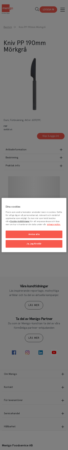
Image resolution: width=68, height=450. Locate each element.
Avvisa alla (34, 234)
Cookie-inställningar (20, 221)
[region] (34, 225)
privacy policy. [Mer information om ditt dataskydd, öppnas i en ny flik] (54, 224)
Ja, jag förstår (34, 244)
